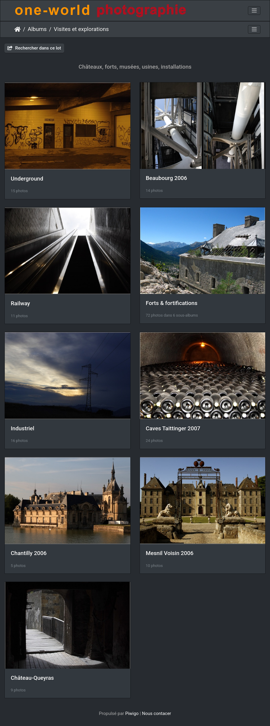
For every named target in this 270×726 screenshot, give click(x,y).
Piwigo (132, 713)
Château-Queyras (32, 678)
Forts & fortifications (172, 303)
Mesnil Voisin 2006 (170, 553)
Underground (27, 178)
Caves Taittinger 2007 (173, 428)
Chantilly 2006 (29, 553)
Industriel (22, 428)
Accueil (17, 29)
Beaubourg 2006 (166, 178)
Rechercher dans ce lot (34, 48)
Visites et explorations (81, 29)
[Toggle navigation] (254, 10)
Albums (37, 29)
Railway (20, 303)
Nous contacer (156, 713)
